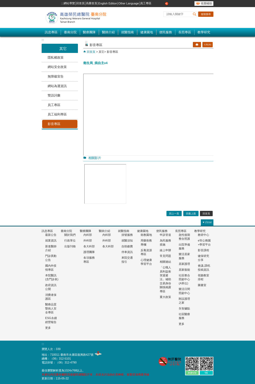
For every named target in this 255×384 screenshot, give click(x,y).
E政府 (208, 348)
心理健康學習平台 (146, 261)
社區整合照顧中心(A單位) (184, 279)
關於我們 (70, 234)
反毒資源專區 (146, 252)
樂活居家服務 (184, 256)
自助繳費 (127, 246)
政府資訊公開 (50, 287)
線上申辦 (165, 250)
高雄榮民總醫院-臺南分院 (78, 17)
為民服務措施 (165, 242)
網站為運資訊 (57, 86)
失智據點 (184, 308)
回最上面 (191, 213)
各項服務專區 (89, 259)
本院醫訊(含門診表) (51, 277)
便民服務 (165, 32)
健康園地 (146, 32)
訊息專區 (51, 32)
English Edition (107, 3)
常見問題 (165, 255)
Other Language (128, 3)
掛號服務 (127, 234)
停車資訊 (127, 252)
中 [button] (158, 3)
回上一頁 (174, 213)
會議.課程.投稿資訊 (204, 267)
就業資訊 (50, 240)
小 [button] (154, 3)
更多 (48, 327)
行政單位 (70, 240)
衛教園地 (146, 234)
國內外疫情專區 (50, 267)
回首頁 (80, 3)
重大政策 (165, 296)
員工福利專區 (57, 114)
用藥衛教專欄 (146, 242)
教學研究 (203, 32)
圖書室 (202, 285)
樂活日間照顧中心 (184, 291)
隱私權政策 (56, 57)
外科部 (87, 240)
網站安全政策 (57, 67)
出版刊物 (70, 246)
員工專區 (145, 3)
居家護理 (184, 263)
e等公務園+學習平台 (204, 242)
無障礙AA (191, 349)
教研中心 (203, 234)
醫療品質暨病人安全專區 (50, 308)
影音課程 (203, 250)
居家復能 (184, 269)
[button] (194, 14)
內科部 (87, 234)
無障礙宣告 (56, 76)
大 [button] (162, 3)
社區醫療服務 (184, 316)
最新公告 (50, 234)
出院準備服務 (184, 246)
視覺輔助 (206, 3)
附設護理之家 (184, 300)
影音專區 (54, 124)
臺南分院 (70, 32)
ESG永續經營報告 (51, 320)
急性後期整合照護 (184, 236)
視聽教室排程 (203, 277)
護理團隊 (89, 252)
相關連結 (165, 261)
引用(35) (207, 45)
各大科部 (89, 246)
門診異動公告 (50, 257)
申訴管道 (165, 234)
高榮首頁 (91, 3)
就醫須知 (127, 240)
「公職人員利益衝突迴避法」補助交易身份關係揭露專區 (165, 279)
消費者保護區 (50, 296)
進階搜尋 (206, 14)
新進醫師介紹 (50, 248)
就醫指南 (127, 32)
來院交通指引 (127, 259)
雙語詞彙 (54, 95)
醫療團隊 (89, 32)
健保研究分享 (203, 257)
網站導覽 (69, 3)
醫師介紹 (108, 32)
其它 (101, 51)
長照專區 (184, 32)
